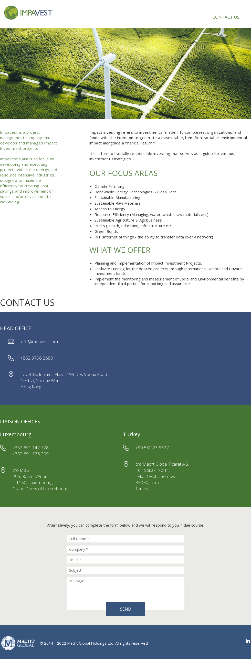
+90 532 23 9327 (152, 448)
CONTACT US (226, 17)
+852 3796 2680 (36, 358)
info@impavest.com (39, 341)
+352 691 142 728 (31, 448)
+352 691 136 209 (31, 454)
